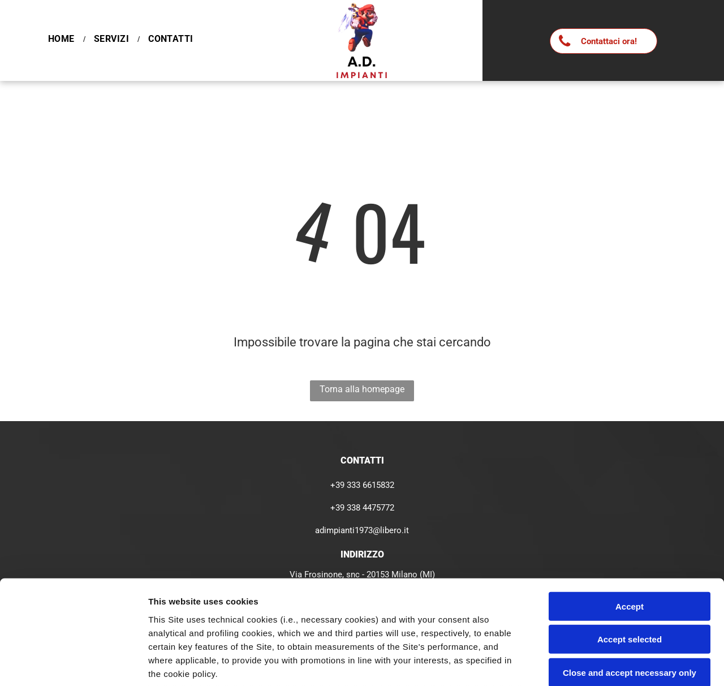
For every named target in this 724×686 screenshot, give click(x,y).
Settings (575, 663)
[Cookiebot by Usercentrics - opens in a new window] (73, 663)
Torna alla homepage (362, 389)
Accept (629, 511)
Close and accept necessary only (629, 577)
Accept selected (629, 544)
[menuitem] (62, 39)
